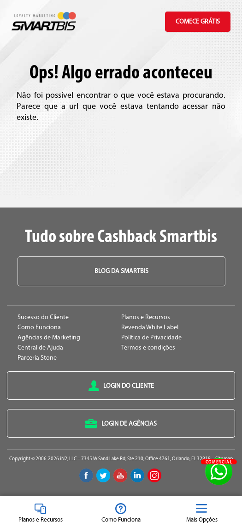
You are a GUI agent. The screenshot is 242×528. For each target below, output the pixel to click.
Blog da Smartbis (121, 271)
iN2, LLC (68, 459)
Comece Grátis (198, 21)
